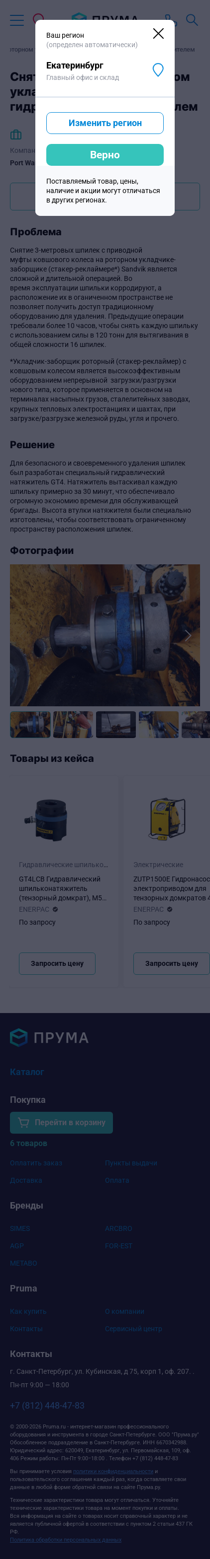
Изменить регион (105, 123)
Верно (105, 155)
